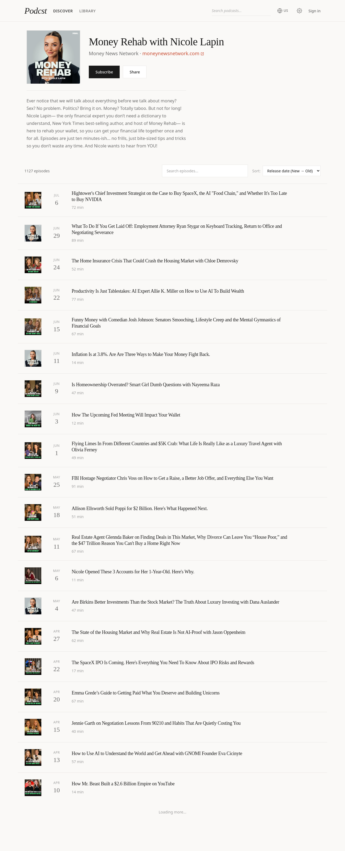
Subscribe (104, 72)
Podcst (35, 11)
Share (135, 72)
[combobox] (241, 11)
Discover (63, 10)
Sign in (315, 10)
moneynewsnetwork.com (173, 53)
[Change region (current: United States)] (282, 11)
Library (87, 10)
